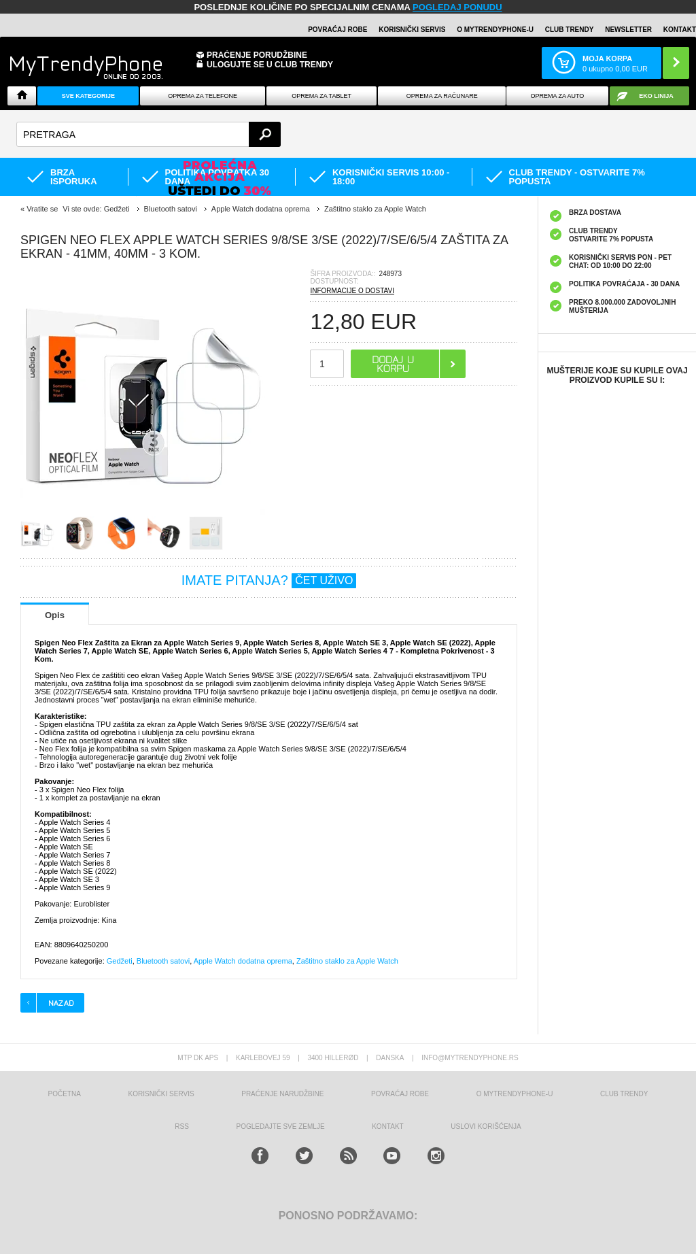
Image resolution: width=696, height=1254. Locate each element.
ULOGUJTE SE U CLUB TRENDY (270, 64)
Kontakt (679, 29)
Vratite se (42, 209)
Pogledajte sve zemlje (281, 1126)
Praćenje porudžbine (257, 55)
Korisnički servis (412, 29)
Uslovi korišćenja (486, 1126)
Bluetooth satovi (163, 961)
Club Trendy (569, 29)
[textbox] (148, 134)
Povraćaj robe (337, 29)
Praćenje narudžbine (282, 1094)
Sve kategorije (88, 95)
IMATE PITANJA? (269, 580)
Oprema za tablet (321, 95)
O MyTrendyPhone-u (495, 29)
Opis (55, 615)
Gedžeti (120, 961)
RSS (182, 1126)
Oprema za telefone (202, 95)
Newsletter (628, 29)
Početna (64, 1094)
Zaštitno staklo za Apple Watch (347, 961)
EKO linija (656, 95)
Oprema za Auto (557, 95)
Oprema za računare (442, 95)
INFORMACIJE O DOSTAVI (352, 290)
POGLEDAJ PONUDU (457, 7)
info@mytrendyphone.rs (469, 1058)
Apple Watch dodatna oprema (243, 961)
